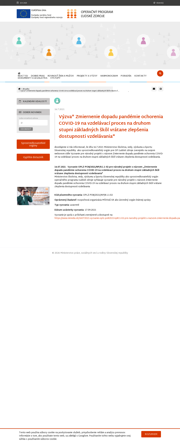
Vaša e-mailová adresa (28, 118)
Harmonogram (109, 76)
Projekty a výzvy (87, 76)
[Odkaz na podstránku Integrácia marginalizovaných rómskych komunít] (143, 41)
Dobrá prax (38, 76)
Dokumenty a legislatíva (32, 78)
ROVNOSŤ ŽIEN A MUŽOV (61, 76)
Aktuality (25, 89)
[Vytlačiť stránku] (161, 89)
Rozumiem (151, 434)
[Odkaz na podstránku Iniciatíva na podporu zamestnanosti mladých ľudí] (49, 53)
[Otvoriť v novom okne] (33, 196)
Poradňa (126, 76)
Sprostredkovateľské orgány (33, 144)
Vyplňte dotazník (33, 157)
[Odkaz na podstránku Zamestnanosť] (79, 41)
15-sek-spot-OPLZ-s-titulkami (33, 175)
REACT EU (23, 76)
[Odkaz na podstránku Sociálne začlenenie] (111, 53)
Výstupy (55, 78)
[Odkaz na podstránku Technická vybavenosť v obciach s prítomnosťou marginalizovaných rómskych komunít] (173, 53)
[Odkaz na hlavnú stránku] (19, 74)
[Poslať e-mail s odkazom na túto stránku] (154, 89)
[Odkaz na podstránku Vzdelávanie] (19, 41)
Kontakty (140, 76)
